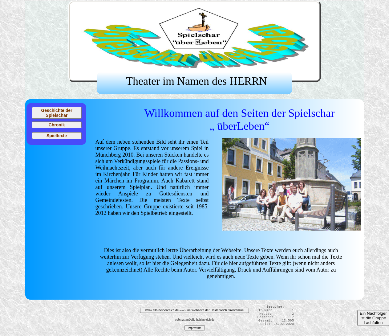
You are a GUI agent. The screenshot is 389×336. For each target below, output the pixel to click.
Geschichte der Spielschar (56, 113)
